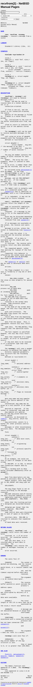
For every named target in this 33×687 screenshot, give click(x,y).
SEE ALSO (4, 651)
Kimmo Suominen (7, 683)
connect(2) (9, 192)
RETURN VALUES (6, 527)
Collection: (4, 17)
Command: (4, 10)
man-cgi (19, 683)
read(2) (4, 419)
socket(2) (25, 220)
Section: (4, 14)
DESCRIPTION (5, 93)
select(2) (12, 262)
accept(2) (4, 628)
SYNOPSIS (4, 51)
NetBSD (29, 682)
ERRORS (3, 556)
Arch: (26, 14)
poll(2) (22, 262)
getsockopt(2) (26, 170)
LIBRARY (4, 43)
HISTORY (4, 663)
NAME (2, 31)
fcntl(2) (26, 230)
